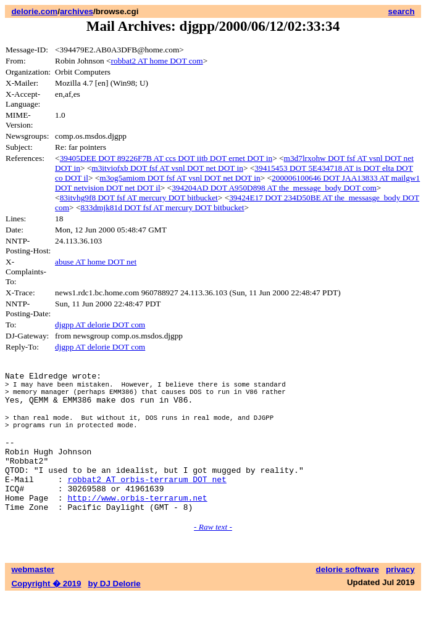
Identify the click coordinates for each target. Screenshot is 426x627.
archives (76, 11)
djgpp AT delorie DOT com (100, 324)
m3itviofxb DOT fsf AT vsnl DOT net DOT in (167, 168)
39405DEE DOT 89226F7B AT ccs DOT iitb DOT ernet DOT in (166, 158)
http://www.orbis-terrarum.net (137, 527)
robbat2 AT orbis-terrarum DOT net (146, 504)
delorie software (347, 600)
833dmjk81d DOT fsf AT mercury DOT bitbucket (162, 207)
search (401, 11)
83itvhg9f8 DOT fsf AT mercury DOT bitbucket (139, 197)
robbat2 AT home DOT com (157, 60)
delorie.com (34, 11)
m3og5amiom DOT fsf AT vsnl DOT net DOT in (179, 177)
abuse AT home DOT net (95, 261)
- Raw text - (213, 558)
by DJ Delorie (114, 615)
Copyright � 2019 (46, 615)
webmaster (32, 600)
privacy (400, 600)
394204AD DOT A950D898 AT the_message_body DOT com (274, 187)
